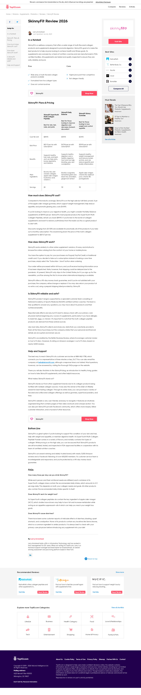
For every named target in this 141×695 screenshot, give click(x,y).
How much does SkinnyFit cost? (13, 45)
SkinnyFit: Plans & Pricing (13, 39)
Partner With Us (112, 659)
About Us (59, 659)
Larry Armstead (39, 32)
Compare (112, 7)
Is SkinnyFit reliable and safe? (11, 59)
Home (8, 14)
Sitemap (102, 659)
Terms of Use (80, 659)
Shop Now (89, 93)
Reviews (122, 7)
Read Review (43, 592)
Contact (122, 659)
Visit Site (118, 41)
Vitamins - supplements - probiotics (25, 14)
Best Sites (109, 51)
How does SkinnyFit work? (12, 51)
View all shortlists (117, 607)
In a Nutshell (11, 34)
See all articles (110, 139)
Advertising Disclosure (103, 2)
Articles (132, 7)
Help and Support (13, 65)
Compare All (118, 88)
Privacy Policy (92, 659)
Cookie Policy (69, 659)
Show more (120, 572)
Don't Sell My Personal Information (25, 682)
